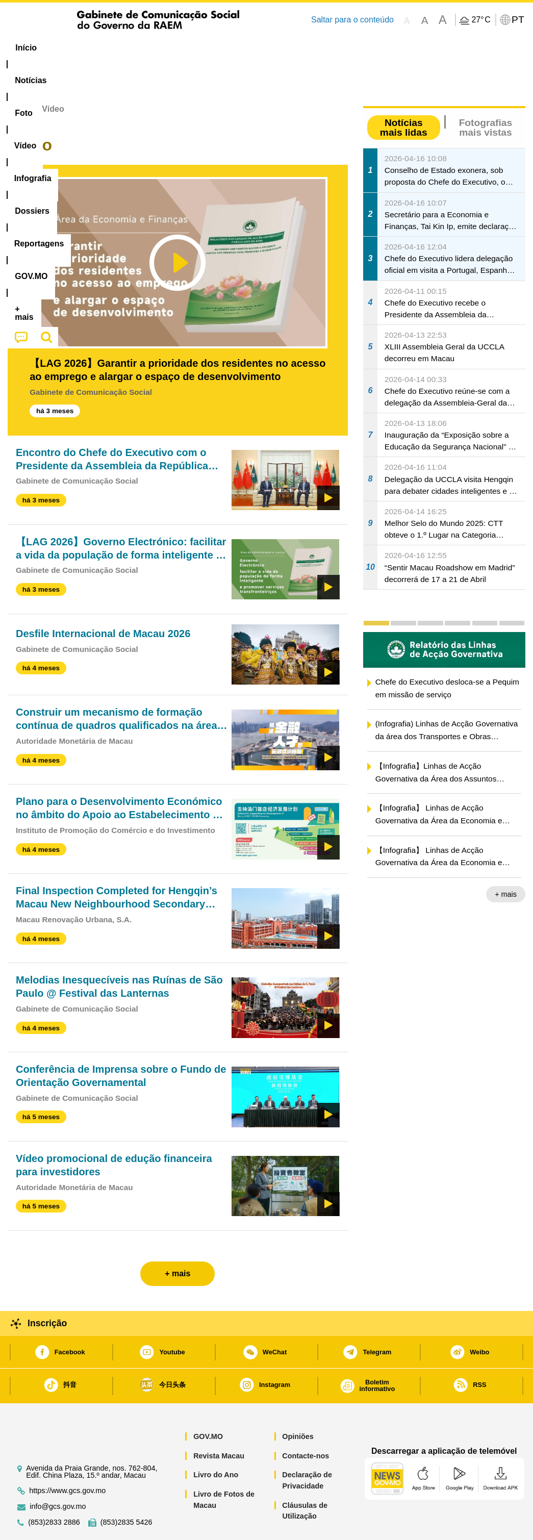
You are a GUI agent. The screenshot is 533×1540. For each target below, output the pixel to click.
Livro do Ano (215, 1444)
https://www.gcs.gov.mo (67, 1459)
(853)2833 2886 (54, 1491)
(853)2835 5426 (126, 1491)
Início (18, 77)
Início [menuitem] (26, 47)
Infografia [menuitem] (209, 47)
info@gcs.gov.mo (58, 1475)
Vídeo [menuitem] (159, 47)
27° (480, 20)
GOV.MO (208, 1405)
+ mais (506, 863)
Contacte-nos (305, 1425)
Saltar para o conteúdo (352, 19)
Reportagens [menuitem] (327, 47)
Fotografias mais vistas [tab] (485, 96)
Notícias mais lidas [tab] (403, 96)
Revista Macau (218, 1425)
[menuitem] (72, 48)
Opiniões (298, 1405)
